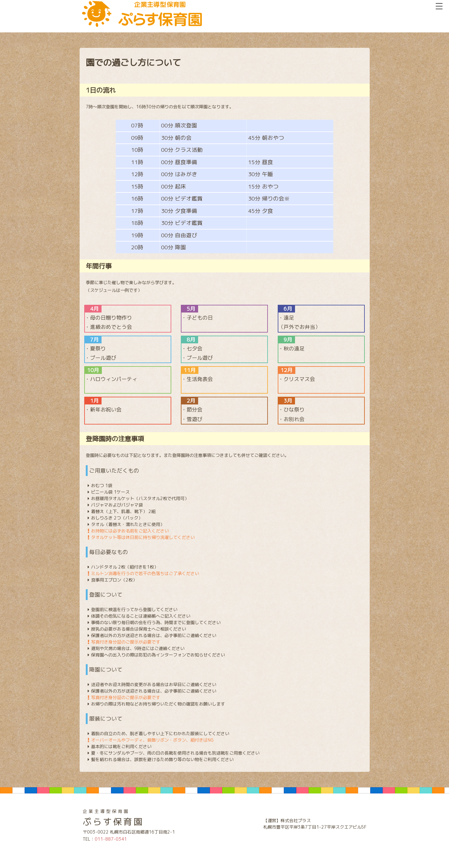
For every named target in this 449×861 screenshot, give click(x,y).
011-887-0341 (111, 839)
